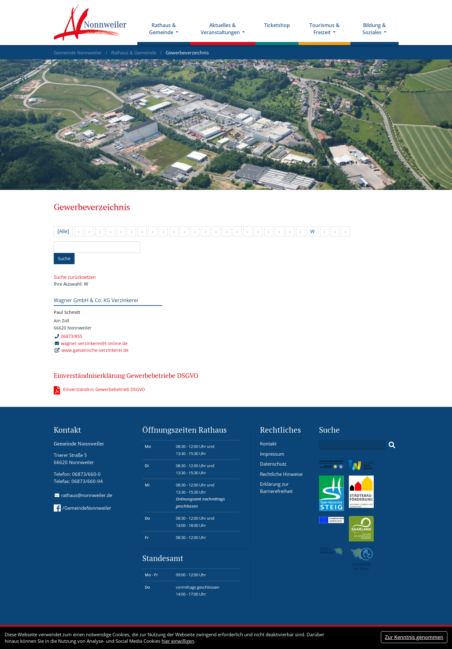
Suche (64, 258)
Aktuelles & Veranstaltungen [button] (221, 29)
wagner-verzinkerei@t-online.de (94, 343)
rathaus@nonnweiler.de (86, 495)
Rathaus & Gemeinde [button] (162, 29)
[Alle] (63, 231)
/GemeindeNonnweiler (82, 508)
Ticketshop (277, 25)
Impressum (272, 454)
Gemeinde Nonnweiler (78, 52)
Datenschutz (273, 464)
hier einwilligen (178, 641)
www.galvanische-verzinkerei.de (95, 350)
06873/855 (68, 336)
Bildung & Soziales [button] (374, 29)
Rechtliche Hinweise (281, 474)
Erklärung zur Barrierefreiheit (276, 487)
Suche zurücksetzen (75, 277)
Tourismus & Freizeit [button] (324, 29)
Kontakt (268, 443)
